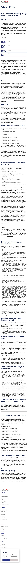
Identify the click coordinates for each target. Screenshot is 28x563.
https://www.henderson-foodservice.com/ (11, 140)
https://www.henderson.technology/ (10, 137)
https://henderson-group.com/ (9, 131)
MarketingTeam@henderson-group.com (17, 444)
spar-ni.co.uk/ (5, 132)
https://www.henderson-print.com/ (9, 138)
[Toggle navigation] (26, 1)
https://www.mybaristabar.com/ (9, 141)
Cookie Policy (10, 235)
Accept (6, 559)
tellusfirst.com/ (6, 135)
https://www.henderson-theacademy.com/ (11, 143)
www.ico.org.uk (10, 463)
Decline (14, 559)
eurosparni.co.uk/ (6, 134)
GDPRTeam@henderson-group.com (9, 73)
